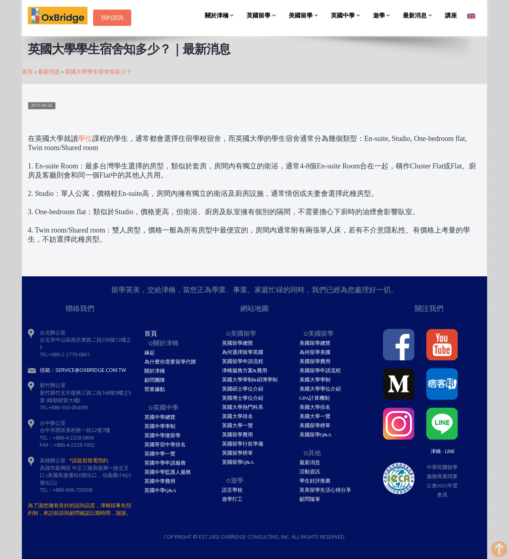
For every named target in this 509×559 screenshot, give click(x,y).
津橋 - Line (443, 451)
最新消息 (419, 15)
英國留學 (262, 15)
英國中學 (347, 15)
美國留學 (305, 15)
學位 (85, 139)
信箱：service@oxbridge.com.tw (83, 369)
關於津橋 (221, 15)
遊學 (383, 15)
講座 (451, 15)
